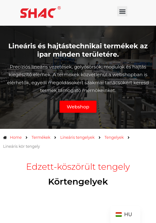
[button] (122, 11)
